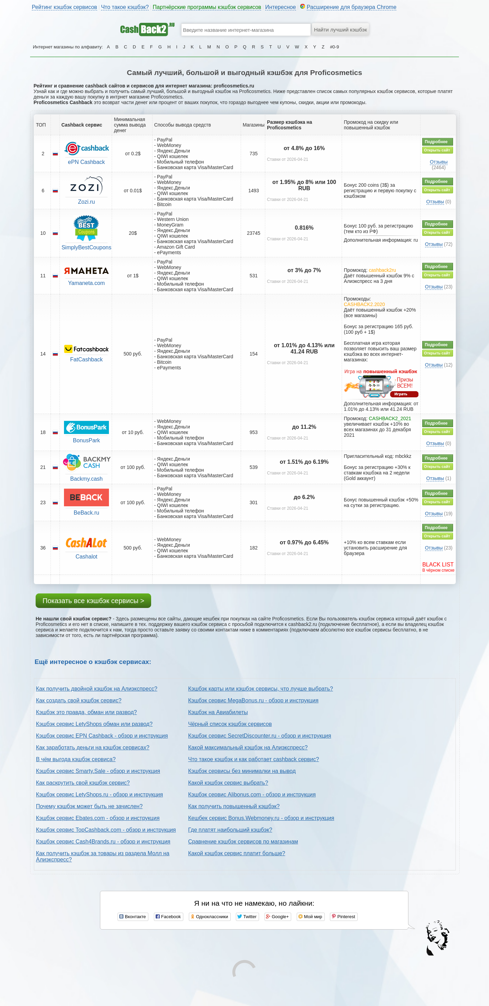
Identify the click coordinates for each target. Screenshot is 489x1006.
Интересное (280, 7)
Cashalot (86, 557)
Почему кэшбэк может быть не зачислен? (89, 806)
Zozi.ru (86, 202)
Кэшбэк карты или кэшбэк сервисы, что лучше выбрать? (260, 689)
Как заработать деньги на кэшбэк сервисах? (92, 747)
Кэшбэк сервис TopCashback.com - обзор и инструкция (106, 830)
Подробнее (436, 141)
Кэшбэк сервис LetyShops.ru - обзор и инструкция (99, 794)
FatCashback (86, 359)
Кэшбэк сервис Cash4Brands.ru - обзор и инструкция (103, 842)
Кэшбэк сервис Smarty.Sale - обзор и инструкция (98, 771)
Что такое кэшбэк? (125, 7)
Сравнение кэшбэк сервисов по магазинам (243, 842)
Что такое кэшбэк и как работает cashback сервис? (253, 759)
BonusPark (86, 440)
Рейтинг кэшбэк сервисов (64, 7)
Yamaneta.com (86, 283)
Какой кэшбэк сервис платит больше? (236, 853)
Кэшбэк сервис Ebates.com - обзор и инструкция (97, 818)
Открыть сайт (437, 150)
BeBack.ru (86, 513)
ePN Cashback (86, 162)
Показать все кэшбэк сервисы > (93, 600)
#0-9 (334, 46)
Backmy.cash (86, 479)
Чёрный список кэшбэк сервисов (230, 724)
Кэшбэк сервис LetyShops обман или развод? (94, 724)
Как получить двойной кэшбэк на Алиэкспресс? (96, 689)
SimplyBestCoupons (86, 247)
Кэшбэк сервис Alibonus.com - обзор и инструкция (252, 794)
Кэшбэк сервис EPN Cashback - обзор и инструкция (102, 736)
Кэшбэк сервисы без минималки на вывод (242, 771)
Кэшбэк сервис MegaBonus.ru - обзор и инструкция (253, 700)
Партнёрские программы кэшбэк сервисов (207, 7)
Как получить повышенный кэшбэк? (234, 806)
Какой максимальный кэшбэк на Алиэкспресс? (248, 747)
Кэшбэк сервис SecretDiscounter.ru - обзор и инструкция (259, 736)
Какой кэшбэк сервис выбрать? (228, 783)
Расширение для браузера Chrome (352, 7)
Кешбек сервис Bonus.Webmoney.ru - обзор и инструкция (261, 818)
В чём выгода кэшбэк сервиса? (76, 759)
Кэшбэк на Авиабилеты (218, 712)
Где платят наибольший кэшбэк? (230, 830)
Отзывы (439, 162)
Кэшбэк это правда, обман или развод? (86, 712)
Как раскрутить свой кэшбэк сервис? (83, 783)
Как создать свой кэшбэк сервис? (78, 700)
